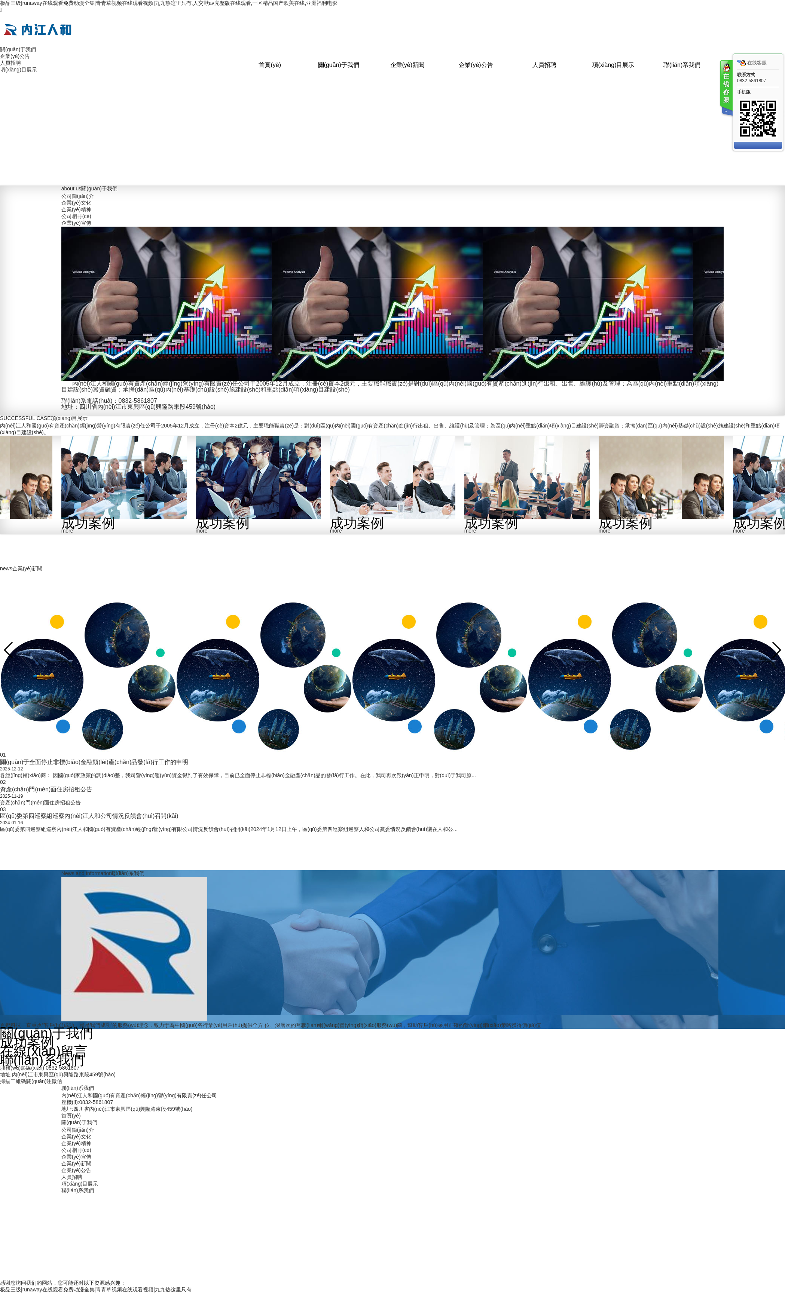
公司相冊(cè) (76, 216)
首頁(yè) (270, 65)
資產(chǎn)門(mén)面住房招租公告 (46, 789)
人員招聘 (544, 65)
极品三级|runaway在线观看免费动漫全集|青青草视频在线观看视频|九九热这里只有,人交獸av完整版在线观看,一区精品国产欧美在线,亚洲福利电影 (168, 3)
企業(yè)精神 (76, 209)
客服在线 (726, 89)
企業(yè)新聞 (407, 65)
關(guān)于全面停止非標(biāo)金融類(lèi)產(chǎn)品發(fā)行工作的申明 (94, 762)
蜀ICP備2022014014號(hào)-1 (465, 1241)
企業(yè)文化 (76, 203)
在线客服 (752, 63)
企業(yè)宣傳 (76, 223)
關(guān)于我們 (338, 65)
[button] (776, 650)
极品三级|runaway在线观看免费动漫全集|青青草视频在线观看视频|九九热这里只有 (96, 1290)
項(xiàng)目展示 (613, 65)
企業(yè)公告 (476, 65)
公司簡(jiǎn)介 (77, 196)
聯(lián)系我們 (682, 65)
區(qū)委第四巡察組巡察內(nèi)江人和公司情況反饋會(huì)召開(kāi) (89, 816)
